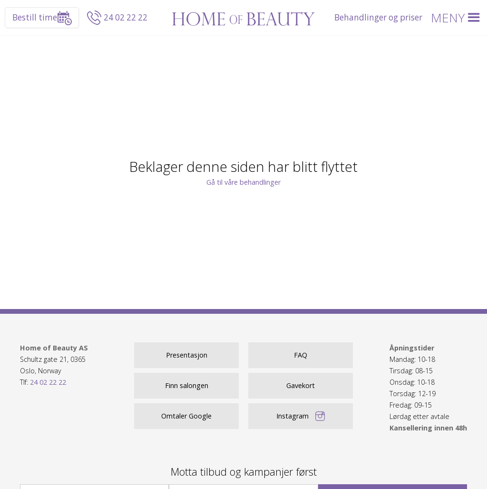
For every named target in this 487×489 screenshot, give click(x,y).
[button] (457, 17)
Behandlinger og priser (378, 17)
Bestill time (34, 17)
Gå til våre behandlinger (243, 182)
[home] (243, 17)
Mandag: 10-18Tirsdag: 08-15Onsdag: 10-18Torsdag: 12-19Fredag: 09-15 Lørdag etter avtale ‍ (428, 387)
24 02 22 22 (125, 17)
